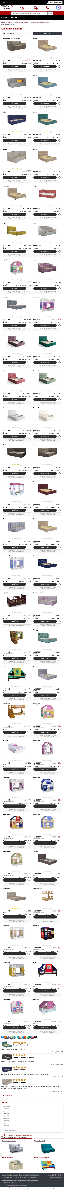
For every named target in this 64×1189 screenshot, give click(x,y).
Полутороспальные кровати (10, 1130)
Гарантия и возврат (9, 1180)
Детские (5, 1111)
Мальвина (36, 297)
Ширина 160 (6, 1120)
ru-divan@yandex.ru (13, 1185)
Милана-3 (36, 482)
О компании (19, 1177)
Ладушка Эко (37, 888)
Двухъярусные (6, 1108)
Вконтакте (23, 1185)
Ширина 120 (6, 1116)
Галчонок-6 (6, 777)
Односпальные (7, 1128)
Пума (35, 38)
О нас (20, 1175)
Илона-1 (5, 740)
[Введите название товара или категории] (29, 13)
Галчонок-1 (36, 925)
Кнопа (35, 962)
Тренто (35, 851)
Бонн (35, 667)
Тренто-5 (36, 408)
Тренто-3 (5, 371)
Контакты (27, 1177)
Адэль (35, 260)
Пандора (36, 630)
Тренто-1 (36, 334)
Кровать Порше (19, 1082)
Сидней (5, 223)
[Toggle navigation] (4, 2)
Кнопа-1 (5, 667)
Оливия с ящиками (39, 593)
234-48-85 (55, 1175)
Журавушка (6, 703)
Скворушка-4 (37, 703)
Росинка (5, 482)
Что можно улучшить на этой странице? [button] (19, 1135)
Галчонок (6, 925)
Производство (21, 1180)
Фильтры (47, 33)
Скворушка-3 (37, 814)
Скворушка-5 (7, 851)
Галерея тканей (32, 1180)
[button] (9, 17)
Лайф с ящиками (8, 445)
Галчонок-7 (6, 962)
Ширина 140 (6, 1118)
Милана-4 (36, 519)
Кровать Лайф (19, 1070)
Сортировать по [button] (9, 33)
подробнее (14, 66)
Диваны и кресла (8, 1177)
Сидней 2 (36, 556)
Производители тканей (31, 1175)
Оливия (35, 445)
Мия (4, 519)
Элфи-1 (5, 75)
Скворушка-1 (37, 777)
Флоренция (6, 888)
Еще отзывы (7, 1095)
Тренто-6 (5, 334)
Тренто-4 (36, 371)
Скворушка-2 (7, 814)
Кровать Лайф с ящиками (23, 1057)
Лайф (4, 112)
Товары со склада (8, 1182)
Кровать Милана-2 (20, 1045)
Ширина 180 (6, 1123)
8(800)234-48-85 (47, 7)
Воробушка (6, 260)
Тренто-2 (5, 408)
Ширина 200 (6, 1125)
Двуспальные (6, 1106)
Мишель (5, 297)
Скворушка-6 (37, 740)
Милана (35, 75)
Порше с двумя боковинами (11, 38)
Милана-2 (36, 112)
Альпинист (6, 630)
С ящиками (6, 1113)
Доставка (14, 1175)
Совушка (36, 999)
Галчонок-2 (6, 556)
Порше (5, 149)
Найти (50, 13)
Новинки (34, 1177)
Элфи (35, 186)
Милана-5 (36, 149)
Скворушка (6, 999)
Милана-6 (6, 186)
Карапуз (5, 593)
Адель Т (36, 223)
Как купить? (6, 1175)
